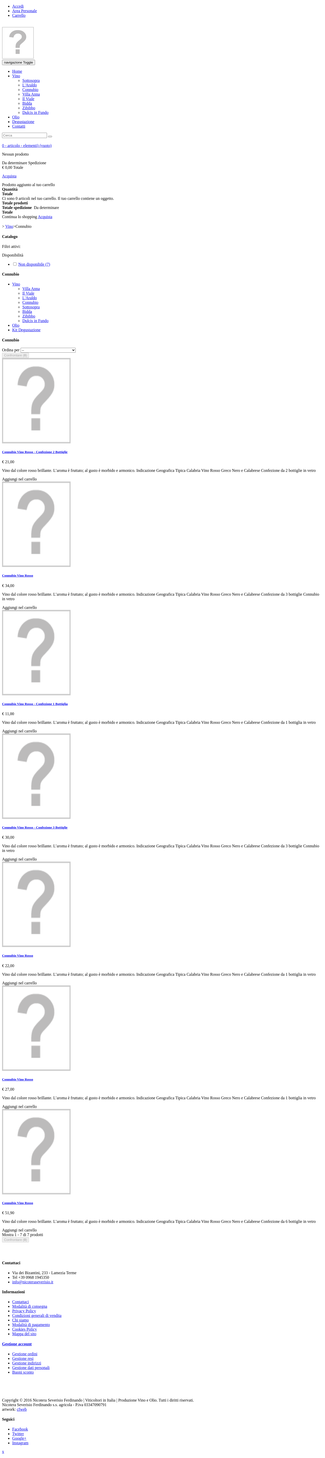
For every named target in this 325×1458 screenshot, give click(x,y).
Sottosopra (31, 307)
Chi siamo (20, 1320)
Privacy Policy (24, 1311)
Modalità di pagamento (31, 1324)
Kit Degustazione (26, 330)
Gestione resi (23, 1358)
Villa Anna (31, 289)
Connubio (30, 302)
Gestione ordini (24, 1354)
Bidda (27, 311)
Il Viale (28, 293)
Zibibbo (28, 316)
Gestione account (17, 1344)
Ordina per (11, 350)
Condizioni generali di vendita (36, 1315)
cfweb (22, 1409)
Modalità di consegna (29, 1306)
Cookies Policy (24, 1329)
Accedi (18, 6)
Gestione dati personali (31, 1367)
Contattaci (20, 1302)
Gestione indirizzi (26, 1363)
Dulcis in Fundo (35, 321)
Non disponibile (34, 264)
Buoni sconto (23, 1372)
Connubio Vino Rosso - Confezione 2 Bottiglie (35, 452)
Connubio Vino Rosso (17, 575)
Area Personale (24, 11)
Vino (16, 284)
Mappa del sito (24, 1334)
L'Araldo (29, 298)
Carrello (18, 15)
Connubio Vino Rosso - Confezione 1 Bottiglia (35, 704)
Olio (15, 325)
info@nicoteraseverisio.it (32, 1282)
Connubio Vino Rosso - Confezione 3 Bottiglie (35, 827)
